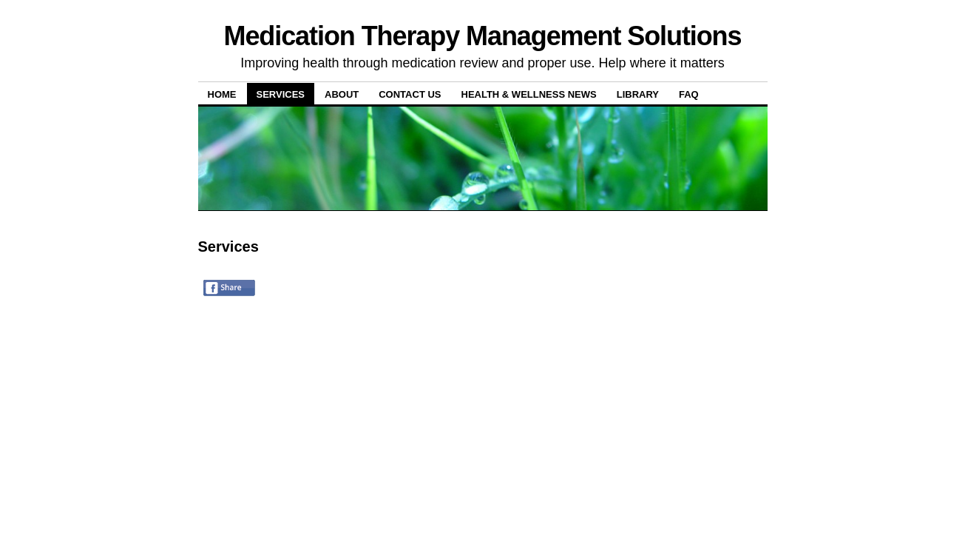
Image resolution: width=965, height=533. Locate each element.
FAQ (689, 94)
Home (222, 94)
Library (638, 94)
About (342, 94)
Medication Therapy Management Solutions (483, 36)
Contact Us (410, 94)
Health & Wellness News (529, 94)
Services (281, 94)
